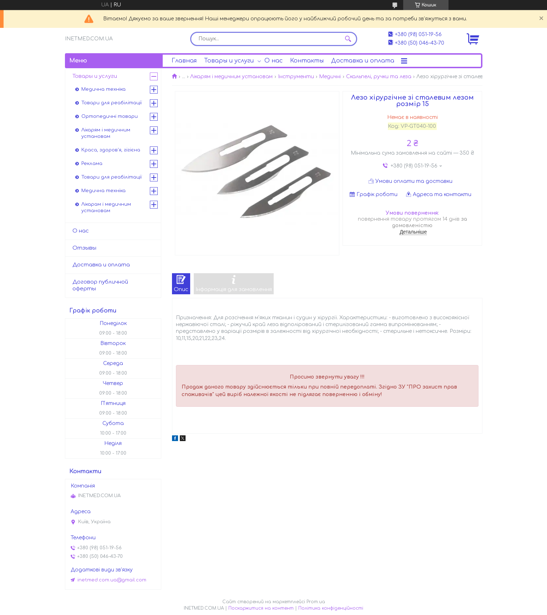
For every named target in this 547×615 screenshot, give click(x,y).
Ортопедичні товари (109, 116)
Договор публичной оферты (100, 285)
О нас (273, 61)
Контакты (307, 61)
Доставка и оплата (362, 61)
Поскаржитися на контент (261, 608)
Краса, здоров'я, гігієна (110, 150)
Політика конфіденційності (330, 608)
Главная (184, 61)
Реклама (91, 163)
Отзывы (84, 248)
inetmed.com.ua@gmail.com (111, 580)
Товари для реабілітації (111, 102)
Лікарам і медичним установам (106, 207)
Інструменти (296, 76)
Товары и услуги (229, 61)
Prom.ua (316, 601)
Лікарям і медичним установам (231, 76)
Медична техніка (103, 89)
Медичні (330, 76)
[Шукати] (348, 39)
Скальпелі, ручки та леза (378, 76)
